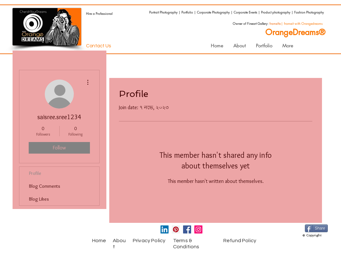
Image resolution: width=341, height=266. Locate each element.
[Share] (316, 228)
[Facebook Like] (59, 230)
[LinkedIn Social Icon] (165, 229)
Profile (35, 173)
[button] (264, 46)
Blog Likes (39, 199)
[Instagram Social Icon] (198, 229)
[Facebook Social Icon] (187, 229)
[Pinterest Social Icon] (176, 229)
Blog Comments (44, 186)
